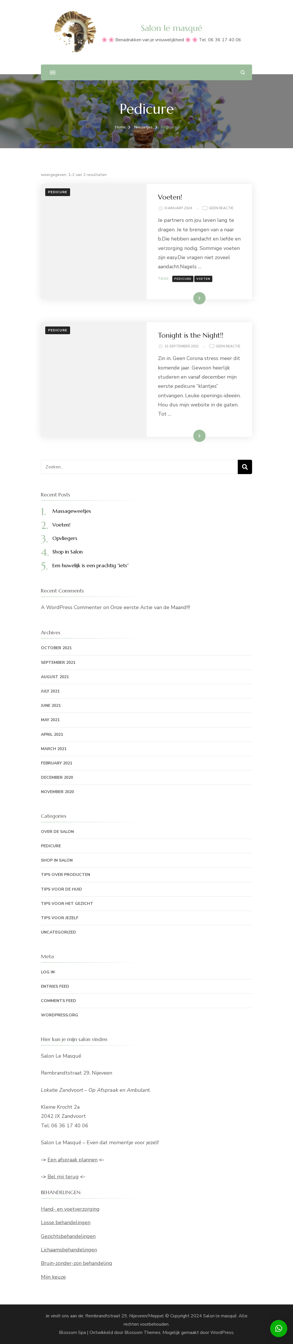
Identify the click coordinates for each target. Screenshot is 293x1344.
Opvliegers (64, 538)
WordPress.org (59, 1015)
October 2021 (56, 648)
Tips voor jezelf (59, 918)
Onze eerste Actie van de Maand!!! (150, 607)
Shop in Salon (67, 551)
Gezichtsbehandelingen (68, 1236)
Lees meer (190, 298)
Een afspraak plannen (72, 1159)
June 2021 (51, 705)
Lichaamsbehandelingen (69, 1249)
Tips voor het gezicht (67, 903)
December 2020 (57, 777)
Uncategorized (58, 932)
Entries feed (55, 986)
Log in (48, 972)
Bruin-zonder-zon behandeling (76, 1263)
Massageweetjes (71, 511)
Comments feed (58, 1000)
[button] (278, 1328)
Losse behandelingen (65, 1222)
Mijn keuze (53, 1276)
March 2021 (53, 749)
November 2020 (57, 792)
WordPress (221, 1332)
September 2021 (58, 662)
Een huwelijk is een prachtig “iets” (90, 565)
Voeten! (170, 197)
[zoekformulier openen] (242, 72)
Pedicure (57, 192)
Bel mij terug (63, 1176)
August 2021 (55, 677)
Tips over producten (65, 874)
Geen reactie (221, 208)
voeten (203, 279)
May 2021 (50, 720)
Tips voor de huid (61, 889)
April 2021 (52, 734)
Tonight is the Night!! (190, 335)
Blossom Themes (142, 1332)
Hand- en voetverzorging (70, 1209)
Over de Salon (57, 831)
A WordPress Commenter (71, 607)
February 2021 (56, 763)
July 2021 (50, 691)
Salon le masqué (171, 28)
